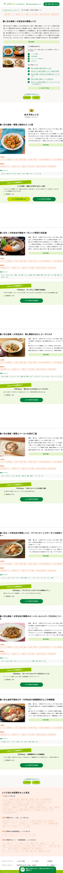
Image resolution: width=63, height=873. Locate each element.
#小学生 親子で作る (19, 802)
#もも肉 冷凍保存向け (8, 802)
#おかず (9, 826)
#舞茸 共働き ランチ (9, 14)
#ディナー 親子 (50, 843)
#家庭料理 (36, 824)
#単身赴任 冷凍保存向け (24, 810)
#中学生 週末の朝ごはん (42, 807)
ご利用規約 (49, 861)
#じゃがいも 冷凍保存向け (9, 799)
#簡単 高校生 (39, 848)
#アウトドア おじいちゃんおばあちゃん (11, 851)
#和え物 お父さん (17, 848)
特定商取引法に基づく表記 (23, 865)
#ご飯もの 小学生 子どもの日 (32, 802)
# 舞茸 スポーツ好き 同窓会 (28, 166)
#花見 (44, 821)
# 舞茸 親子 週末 (52, 166)
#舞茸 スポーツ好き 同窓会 (31, 14)
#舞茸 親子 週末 (55, 14)
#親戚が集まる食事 (53, 824)
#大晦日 (39, 821)
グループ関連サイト (52, 865)
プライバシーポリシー (7, 865)
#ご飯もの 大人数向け (49, 810)
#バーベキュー (43, 824)
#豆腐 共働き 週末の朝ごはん (23, 805)
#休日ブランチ (26, 821)
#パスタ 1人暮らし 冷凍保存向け (27, 807)
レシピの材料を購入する (19, 199)
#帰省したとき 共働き (37, 846)
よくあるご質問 (21, 861)
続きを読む (31, 42)
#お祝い (28, 826)
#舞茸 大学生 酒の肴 (44, 14)
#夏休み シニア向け (7, 846)
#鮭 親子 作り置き (34, 799)
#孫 (34, 835)
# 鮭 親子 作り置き (32, 159)
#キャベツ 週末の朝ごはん (38, 805)
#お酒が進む (51, 821)
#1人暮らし (5, 835)
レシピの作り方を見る (44, 199)
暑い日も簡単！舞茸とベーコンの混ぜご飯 (42, 79)
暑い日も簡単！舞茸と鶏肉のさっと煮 (41, 68)
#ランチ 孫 (14, 843)
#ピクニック (22, 826)
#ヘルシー (15, 824)
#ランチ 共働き (6, 843)
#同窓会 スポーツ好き (24, 843)
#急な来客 (5, 821)
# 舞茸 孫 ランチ (16, 166)
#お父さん (12, 835)
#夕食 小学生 (17, 846)
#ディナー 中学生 (7, 848)
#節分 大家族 (57, 846)
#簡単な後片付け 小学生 (28, 848)
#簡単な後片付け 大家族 (43, 851)
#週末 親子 (42, 843)
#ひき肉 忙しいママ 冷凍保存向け (10, 807)
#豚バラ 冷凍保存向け (55, 807)
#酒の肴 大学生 (34, 843)
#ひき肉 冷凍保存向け (37, 810)
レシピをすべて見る (44, 88)
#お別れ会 (22, 824)
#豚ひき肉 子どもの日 (46, 802)
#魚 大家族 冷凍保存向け (46, 799)
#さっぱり (18, 821)
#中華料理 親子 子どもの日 (9, 805)
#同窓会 (33, 821)
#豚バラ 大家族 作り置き (22, 799)
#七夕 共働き (25, 851)
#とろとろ (12, 821)
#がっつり (29, 824)
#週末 (4, 826)
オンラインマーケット (7, 861)
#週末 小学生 (33, 851)
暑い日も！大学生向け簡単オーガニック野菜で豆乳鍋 (45, 71)
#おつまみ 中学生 (26, 846)
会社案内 (34, 865)
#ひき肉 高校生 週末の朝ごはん (10, 812)
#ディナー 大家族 (48, 846)
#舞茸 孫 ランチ (19, 14)
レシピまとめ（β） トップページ (10, 10)
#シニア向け (19, 835)
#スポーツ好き (27, 835)
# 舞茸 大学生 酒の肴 (41, 166)
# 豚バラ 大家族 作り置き (20, 159)
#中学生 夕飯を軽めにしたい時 (10, 810)
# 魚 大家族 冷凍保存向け (44, 159)
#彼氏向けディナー (7, 824)
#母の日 (15, 826)
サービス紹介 (35, 861)
